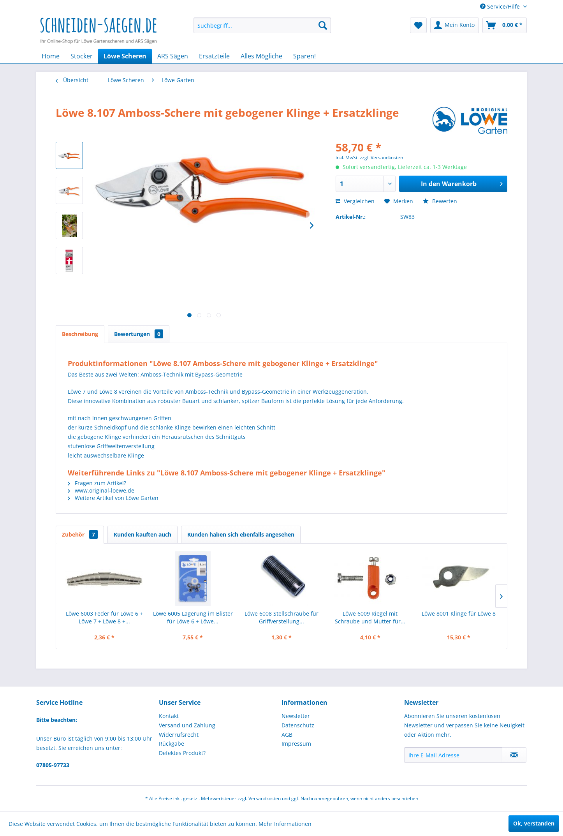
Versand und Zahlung (187, 725)
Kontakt (169, 716)
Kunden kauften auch (142, 534)
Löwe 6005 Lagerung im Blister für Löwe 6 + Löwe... (193, 617)
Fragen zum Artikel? (97, 483)
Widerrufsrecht (179, 734)
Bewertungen (138, 333)
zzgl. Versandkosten (381, 157)
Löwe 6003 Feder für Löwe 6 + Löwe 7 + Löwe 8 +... (104, 617)
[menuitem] (262, 25)
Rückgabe (171, 743)
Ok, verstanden (533, 823)
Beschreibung (80, 334)
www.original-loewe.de (101, 490)
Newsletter (296, 716)
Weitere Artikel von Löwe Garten (113, 498)
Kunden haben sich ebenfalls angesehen (240, 534)
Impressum (296, 743)
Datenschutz (298, 725)
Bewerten (440, 201)
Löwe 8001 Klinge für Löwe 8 (459, 613)
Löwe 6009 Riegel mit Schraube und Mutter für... (370, 617)
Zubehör (80, 534)
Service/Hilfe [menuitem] (500, 6)
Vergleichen (355, 201)
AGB (287, 734)
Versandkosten (264, 798)
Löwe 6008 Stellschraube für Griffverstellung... (281, 617)
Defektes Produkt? (182, 753)
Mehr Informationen (285, 823)
